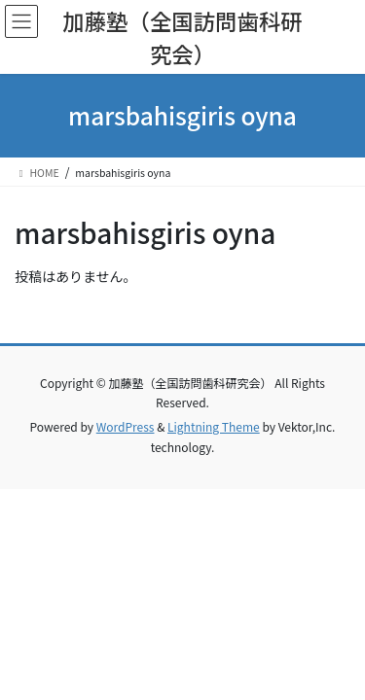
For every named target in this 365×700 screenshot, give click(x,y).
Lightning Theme (213, 426)
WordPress (125, 426)
